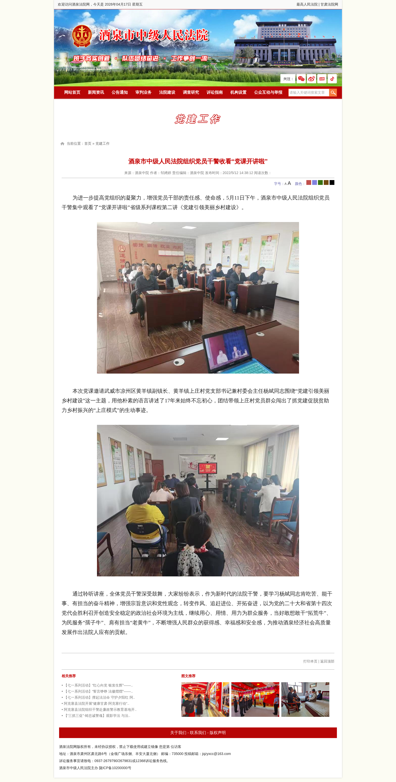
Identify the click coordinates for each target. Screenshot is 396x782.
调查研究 (191, 92)
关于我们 (178, 732)
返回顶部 (327, 661)
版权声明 (218, 732)
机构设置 (238, 92)
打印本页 (310, 661)
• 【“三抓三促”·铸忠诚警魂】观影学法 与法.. (96, 716)
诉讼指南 (215, 92)
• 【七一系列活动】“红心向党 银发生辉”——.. (97, 685)
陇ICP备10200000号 (115, 768)
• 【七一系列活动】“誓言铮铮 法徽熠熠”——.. (97, 691)
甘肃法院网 (329, 4)
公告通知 (120, 92)
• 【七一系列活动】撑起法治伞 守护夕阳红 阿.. (98, 697)
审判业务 (143, 92)
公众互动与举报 (268, 92)
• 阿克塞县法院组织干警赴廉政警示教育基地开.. (99, 709)
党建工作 (102, 143)
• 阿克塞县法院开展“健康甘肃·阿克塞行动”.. (95, 703)
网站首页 (72, 92)
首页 (87, 143)
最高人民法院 (307, 4)
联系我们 (198, 732)
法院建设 (167, 92)
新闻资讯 (96, 92)
